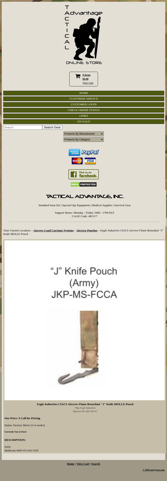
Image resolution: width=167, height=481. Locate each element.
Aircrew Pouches (86, 230)
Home (70, 463)
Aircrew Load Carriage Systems (53, 230)
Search (96, 463)
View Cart (88, 82)
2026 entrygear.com (155, 470)
